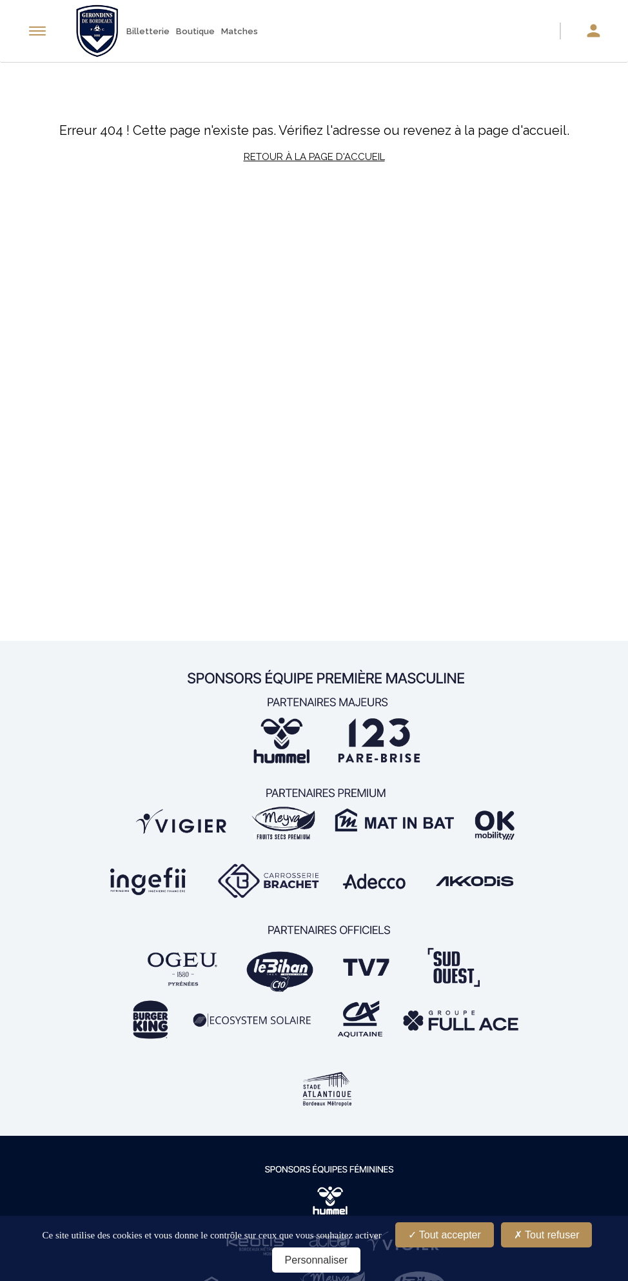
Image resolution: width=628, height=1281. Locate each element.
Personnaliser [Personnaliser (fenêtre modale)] (316, 1260)
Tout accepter (444, 1234)
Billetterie (148, 31)
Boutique (195, 31)
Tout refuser (547, 1234)
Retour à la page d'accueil (314, 157)
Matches (239, 31)
